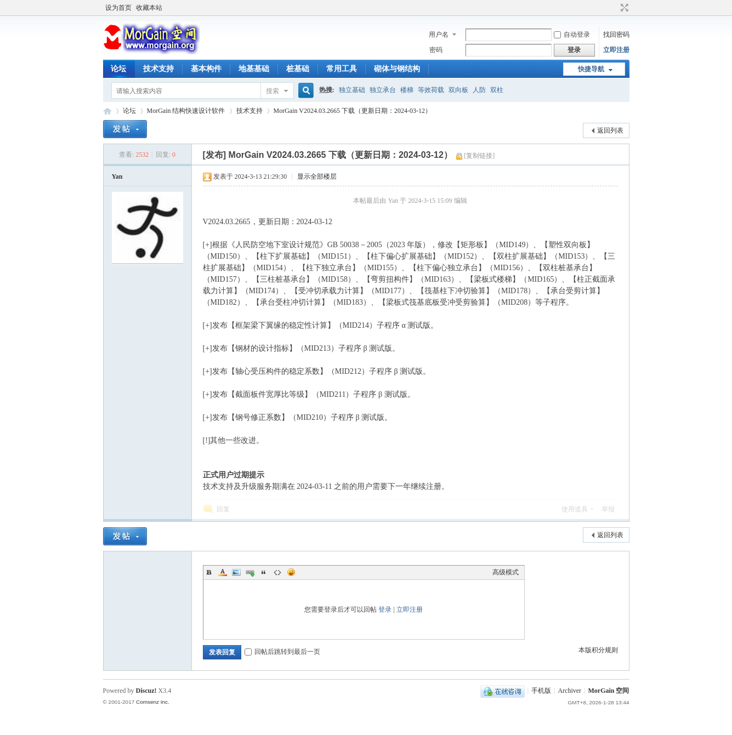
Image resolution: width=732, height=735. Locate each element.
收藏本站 (149, 8)
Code (277, 572)
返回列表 (610, 130)
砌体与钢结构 (397, 69)
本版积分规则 (598, 650)
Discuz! (146, 690)
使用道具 (574, 509)
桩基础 (297, 69)
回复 (223, 509)
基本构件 (206, 69)
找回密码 (616, 34)
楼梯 (406, 90)
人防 (479, 90)
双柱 (496, 90)
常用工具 (341, 69)
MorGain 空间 (107, 111)
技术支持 (158, 69)
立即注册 (616, 50)
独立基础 (352, 90)
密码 (435, 50)
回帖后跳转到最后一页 (282, 652)
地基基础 (254, 69)
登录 (384, 609)
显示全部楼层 (317, 176)
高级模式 (505, 572)
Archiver (569, 690)
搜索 (272, 91)
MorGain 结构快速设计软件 (186, 111)
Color (222, 572)
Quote (263, 572)
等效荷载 (431, 90)
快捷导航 (591, 69)
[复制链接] (479, 155)
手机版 (541, 690)
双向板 (458, 90)
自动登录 (572, 34)
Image (236, 572)
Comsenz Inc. (152, 702)
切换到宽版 (623, 8)
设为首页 (118, 8)
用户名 (439, 34)
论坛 (118, 69)
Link (250, 572)
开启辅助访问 (614, 8)
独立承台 (383, 90)
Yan (117, 176)
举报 (608, 509)
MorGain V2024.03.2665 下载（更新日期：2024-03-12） (353, 111)
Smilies (291, 572)
